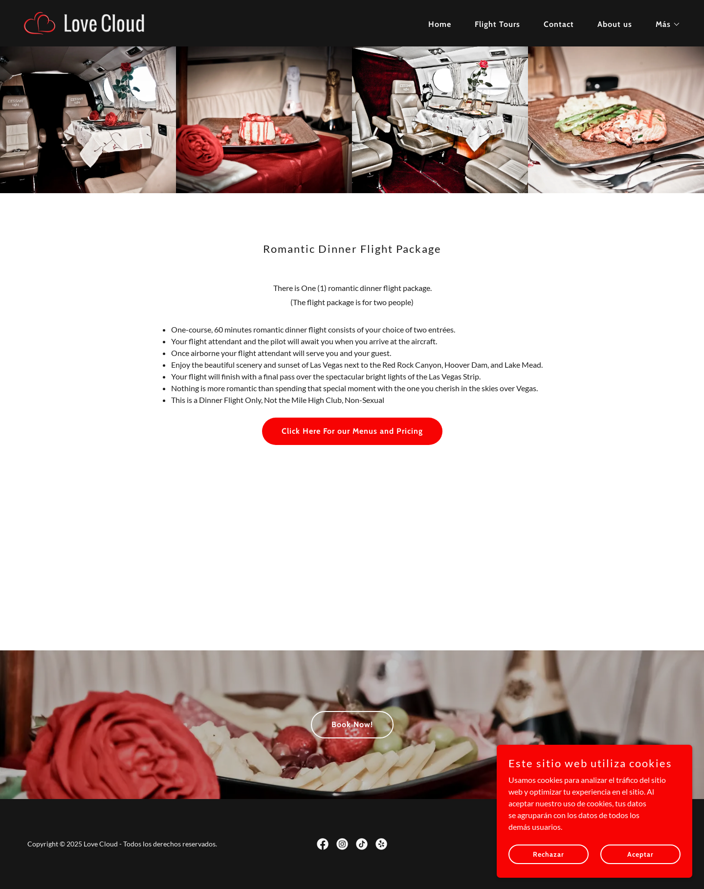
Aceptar (640, 860)
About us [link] (614, 24)
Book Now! (352, 724)
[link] (96, 22)
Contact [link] (559, 24)
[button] (664, 24)
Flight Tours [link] (497, 24)
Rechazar (548, 860)
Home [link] (439, 24)
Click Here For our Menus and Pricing (352, 431)
